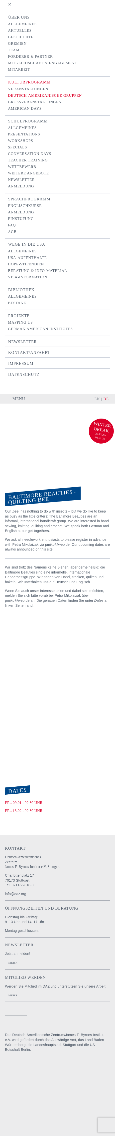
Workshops (20, 141)
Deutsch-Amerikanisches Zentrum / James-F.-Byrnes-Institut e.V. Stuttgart (26, 417)
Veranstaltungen (28, 89)
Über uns (19, 17)
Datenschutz (23, 374)
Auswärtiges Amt (17, 1064)
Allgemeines (22, 24)
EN (97, 399)
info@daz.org (15, 894)
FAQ (12, 225)
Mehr (12, 962)
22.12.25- (100, 434)
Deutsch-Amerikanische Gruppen (45, 95)
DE (106, 399)
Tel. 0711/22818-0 (19, 885)
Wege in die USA (26, 244)
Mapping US (20, 322)
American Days (25, 108)
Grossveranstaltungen (35, 102)
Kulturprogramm (29, 82)
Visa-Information (27, 277)
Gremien (17, 43)
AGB (12, 232)
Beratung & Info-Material (37, 271)
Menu (18, 399)
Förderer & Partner (30, 56)
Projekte (19, 316)
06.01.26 (100, 438)
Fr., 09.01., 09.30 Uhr (23, 803)
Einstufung (21, 219)
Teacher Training (28, 160)
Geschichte (20, 37)
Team (13, 50)
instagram (82, 1015)
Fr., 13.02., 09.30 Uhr (23, 811)
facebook (91, 1015)
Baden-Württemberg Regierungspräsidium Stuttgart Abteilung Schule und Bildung (18, 1081)
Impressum (20, 363)
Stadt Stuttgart (12, 1097)
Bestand (17, 303)
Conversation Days (29, 154)
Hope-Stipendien (26, 264)
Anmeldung (21, 186)
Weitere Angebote (28, 173)
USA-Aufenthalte (27, 258)
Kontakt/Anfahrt (29, 352)
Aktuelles (20, 30)
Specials (17, 147)
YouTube (103, 1015)
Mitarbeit (19, 69)
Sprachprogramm (29, 199)
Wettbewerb (22, 167)
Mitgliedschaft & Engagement (42, 63)
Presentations (24, 134)
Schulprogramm (28, 121)
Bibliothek (21, 290)
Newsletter (21, 180)
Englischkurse (25, 206)
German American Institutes (40, 329)
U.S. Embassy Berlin (13, 1113)
